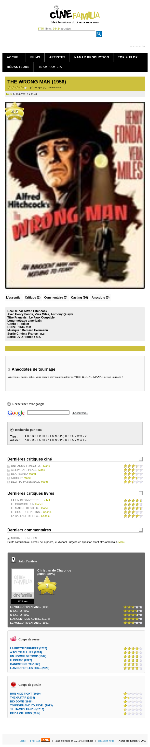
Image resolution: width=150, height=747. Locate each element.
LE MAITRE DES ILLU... (25, 508)
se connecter (137, 46)
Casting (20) (79, 297)
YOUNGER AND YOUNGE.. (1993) (31, 705)
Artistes (57, 57)
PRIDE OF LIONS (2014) (25, 713)
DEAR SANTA (19, 473)
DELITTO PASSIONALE (25, 481)
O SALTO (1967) (20, 610)
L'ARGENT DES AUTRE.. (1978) (30, 618)
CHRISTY (17, 477)
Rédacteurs (18, 67)
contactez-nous (106, 740)
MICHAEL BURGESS (24, 538)
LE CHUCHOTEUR (22, 504)
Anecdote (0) (100, 297)
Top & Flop (128, 57)
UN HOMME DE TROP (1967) (28, 656)
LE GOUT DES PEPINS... (26, 511)
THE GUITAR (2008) (22, 697)
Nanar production (91, 57)
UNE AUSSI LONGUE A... (26, 465)
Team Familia (50, 67)
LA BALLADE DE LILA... (25, 515)
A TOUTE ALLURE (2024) (26, 652)
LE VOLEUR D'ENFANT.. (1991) (29, 606)
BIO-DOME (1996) (21, 701)
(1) (33, 297)
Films (35, 57)
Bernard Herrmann (35, 330)
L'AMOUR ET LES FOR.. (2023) (29, 668)
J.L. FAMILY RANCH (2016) (27, 709)
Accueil (14, 57)
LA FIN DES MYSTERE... (26, 500)
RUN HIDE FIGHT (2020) (25, 693)
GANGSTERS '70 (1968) (25, 664)
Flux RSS (40, 740)
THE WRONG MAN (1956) (36, 81)
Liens (23, 740)
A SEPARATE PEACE (24, 469)
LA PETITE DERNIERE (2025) (28, 648)
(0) (56, 297)
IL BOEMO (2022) (21, 660)
